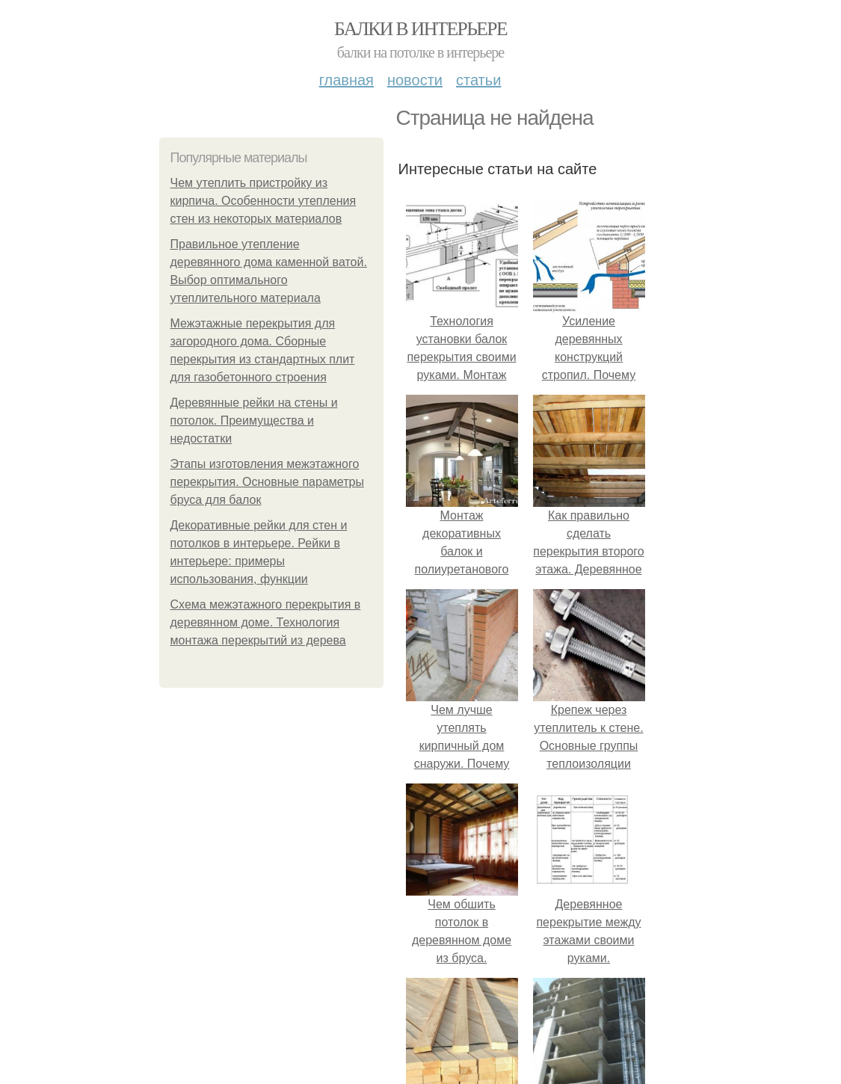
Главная (346, 80)
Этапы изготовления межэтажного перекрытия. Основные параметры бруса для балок (267, 482)
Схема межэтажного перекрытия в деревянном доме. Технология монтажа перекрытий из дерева (265, 622)
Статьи (478, 80)
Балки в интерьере (420, 29)
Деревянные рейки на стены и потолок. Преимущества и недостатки (254, 420)
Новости (415, 80)
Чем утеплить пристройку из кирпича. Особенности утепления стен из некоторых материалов (263, 200)
